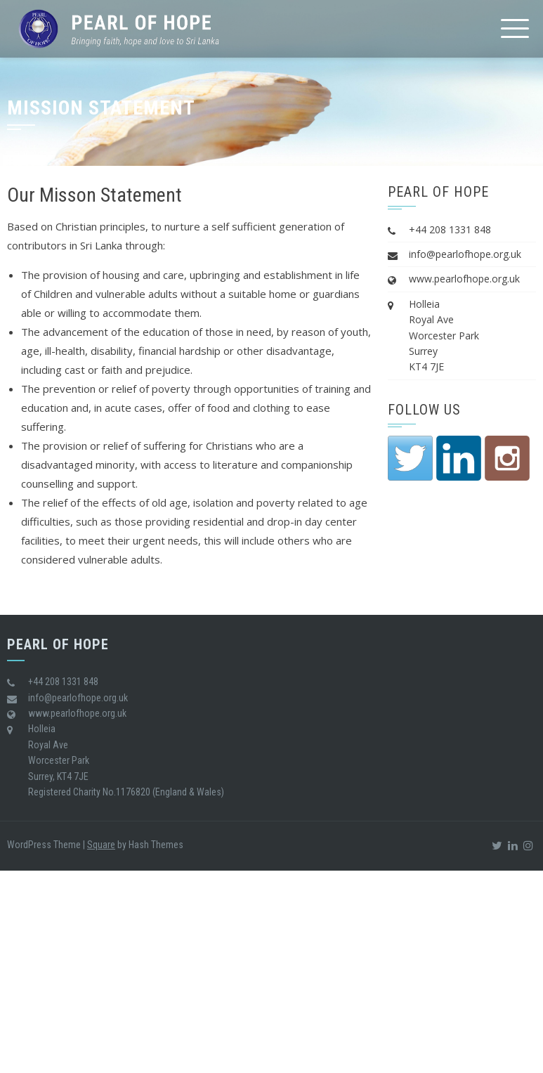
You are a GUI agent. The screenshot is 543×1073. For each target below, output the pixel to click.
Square (101, 844)
